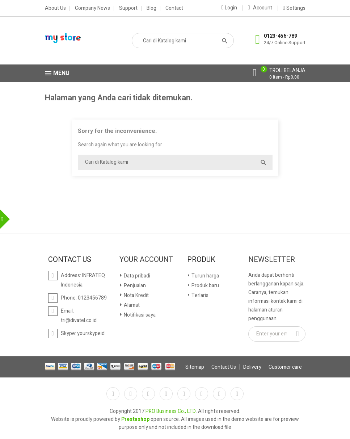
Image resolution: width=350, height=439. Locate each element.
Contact (174, 8)
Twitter (130, 393)
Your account (146, 260)
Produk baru (204, 285)
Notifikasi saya (139, 315)
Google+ (237, 393)
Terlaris (199, 295)
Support (128, 8)
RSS (148, 393)
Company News (92, 8)
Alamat (131, 305)
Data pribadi (136, 276)
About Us (55, 8)
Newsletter (271, 260)
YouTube (166, 393)
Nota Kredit (136, 295)
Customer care (285, 367)
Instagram (219, 393)
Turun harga (204, 276)
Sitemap (194, 367)
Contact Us (223, 367)
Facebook (112, 393)
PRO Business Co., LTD (171, 411)
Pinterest (183, 393)
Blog (151, 8)
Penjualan (134, 285)
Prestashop (135, 419)
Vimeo (201, 393)
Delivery (252, 367)
